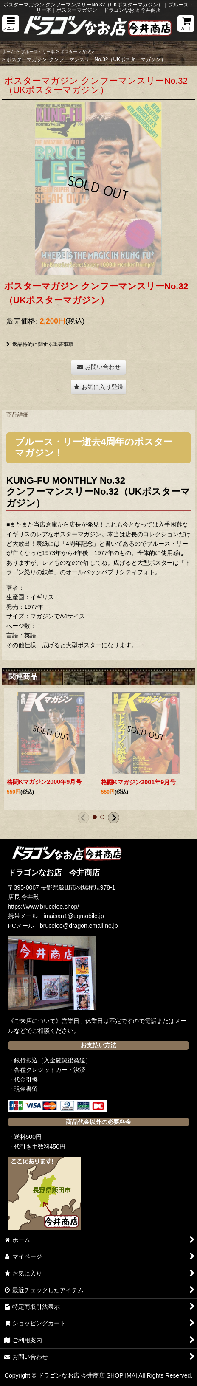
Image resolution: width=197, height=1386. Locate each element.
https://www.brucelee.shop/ (43, 906)
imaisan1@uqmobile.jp (74, 916)
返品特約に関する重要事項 (39, 344)
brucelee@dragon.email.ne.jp (79, 925)
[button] (10, 23)
